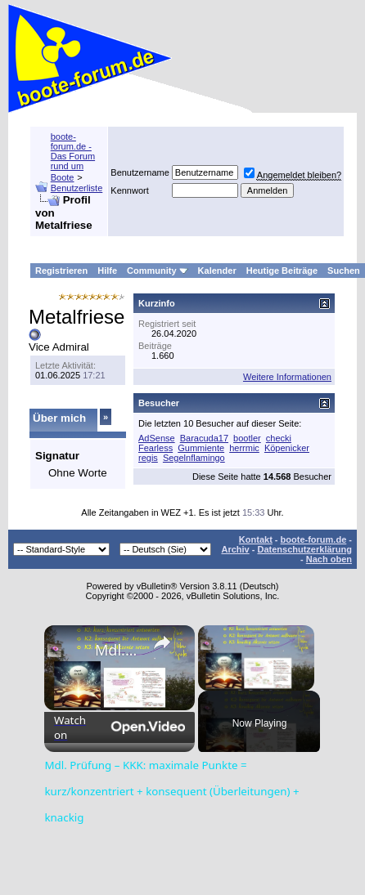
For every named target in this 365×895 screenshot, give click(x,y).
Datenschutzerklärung (304, 549)
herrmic (244, 448)
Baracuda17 (204, 438)
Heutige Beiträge (282, 270)
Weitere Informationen (287, 377)
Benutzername (139, 172)
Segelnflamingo (194, 458)
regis (148, 458)
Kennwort (129, 190)
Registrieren (61, 270)
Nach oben (329, 559)
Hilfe (107, 270)
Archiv (235, 549)
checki (278, 438)
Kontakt (256, 539)
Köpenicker (286, 448)
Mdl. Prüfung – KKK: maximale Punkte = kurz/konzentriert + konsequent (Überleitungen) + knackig (117, 650)
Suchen (343, 270)
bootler (247, 438)
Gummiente (201, 448)
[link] (70, 651)
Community (157, 270)
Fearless (155, 448)
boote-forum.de (314, 539)
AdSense (156, 438)
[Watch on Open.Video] (119, 727)
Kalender (217, 270)
